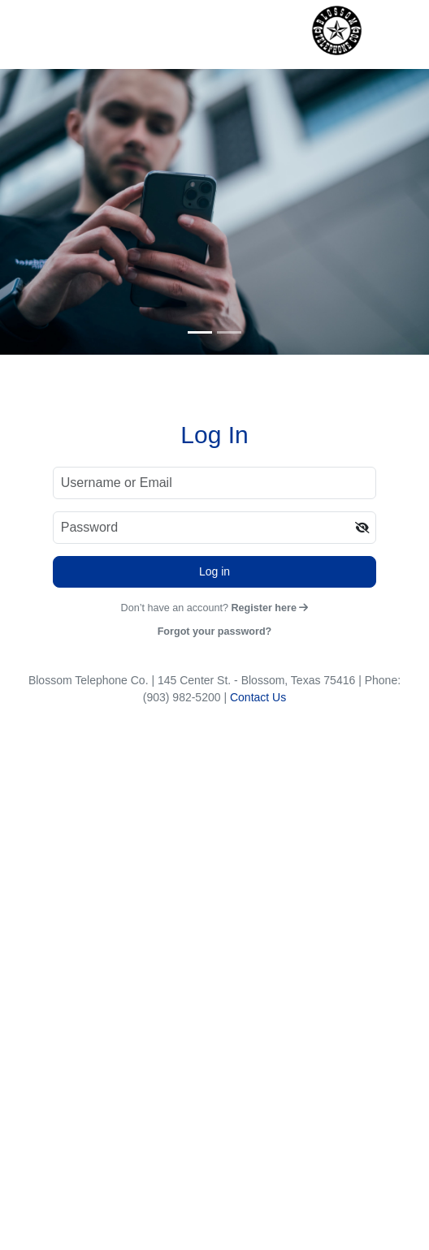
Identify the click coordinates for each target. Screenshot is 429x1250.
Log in (214, 571)
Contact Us (258, 697)
